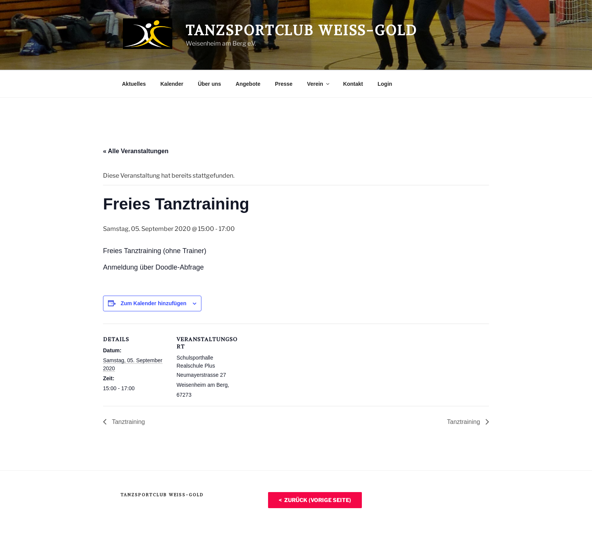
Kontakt (353, 84)
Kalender (171, 84)
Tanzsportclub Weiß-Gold (301, 30)
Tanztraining (127, 422)
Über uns (209, 84)
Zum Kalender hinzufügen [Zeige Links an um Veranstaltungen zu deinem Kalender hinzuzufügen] (153, 303)
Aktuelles (134, 84)
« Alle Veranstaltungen (135, 151)
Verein (318, 84)
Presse (284, 84)
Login (385, 84)
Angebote (247, 84)
